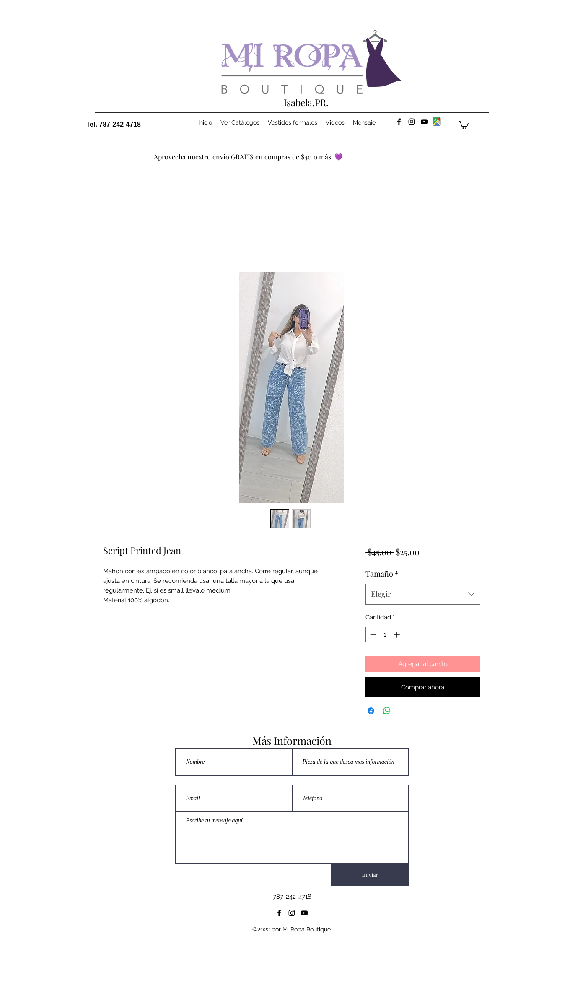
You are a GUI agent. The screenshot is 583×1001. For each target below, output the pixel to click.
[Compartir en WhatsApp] (387, 711)
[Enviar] (370, 875)
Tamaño (382, 574)
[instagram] (411, 121)
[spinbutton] (385, 634)
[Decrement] (372, 634)
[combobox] (422, 594)
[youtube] (424, 121)
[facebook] (399, 121)
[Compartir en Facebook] (371, 711)
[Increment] (397, 634)
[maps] (437, 121)
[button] (464, 124)
